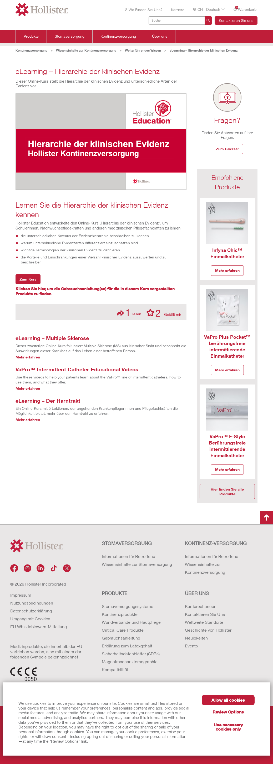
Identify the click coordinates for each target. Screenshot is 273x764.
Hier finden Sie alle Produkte (227, 491)
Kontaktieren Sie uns (236, 20)
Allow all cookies (228, 699)
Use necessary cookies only (228, 726)
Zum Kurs (28, 279)
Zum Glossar (227, 149)
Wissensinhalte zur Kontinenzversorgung (86, 50)
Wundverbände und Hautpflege (131, 622)
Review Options (228, 711)
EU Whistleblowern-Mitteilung (38, 626)
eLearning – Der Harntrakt (48, 400)
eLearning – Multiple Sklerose (52, 338)
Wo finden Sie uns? (143, 9)
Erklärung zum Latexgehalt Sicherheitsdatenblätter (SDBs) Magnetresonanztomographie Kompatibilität (131, 657)
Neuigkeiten (196, 637)
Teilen (129, 312)
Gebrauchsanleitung (121, 637)
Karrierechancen (200, 606)
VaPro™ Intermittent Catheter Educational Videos (77, 369)
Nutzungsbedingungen (31, 602)
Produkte (31, 36)
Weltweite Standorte (204, 622)
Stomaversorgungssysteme (127, 606)
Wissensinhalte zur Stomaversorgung (137, 564)
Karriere (177, 9)
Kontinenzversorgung (118, 36)
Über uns (159, 36)
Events (191, 645)
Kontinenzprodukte (120, 614)
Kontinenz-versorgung (216, 543)
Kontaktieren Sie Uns (205, 614)
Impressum (20, 594)
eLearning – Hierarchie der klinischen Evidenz (203, 50)
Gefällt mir (163, 312)
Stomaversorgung (69, 36)
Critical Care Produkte (123, 629)
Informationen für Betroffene (128, 556)
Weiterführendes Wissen (143, 50)
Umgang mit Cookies (30, 618)
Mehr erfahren (28, 357)
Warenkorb (244, 9)
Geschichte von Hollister (208, 629)
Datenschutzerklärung (31, 610)
